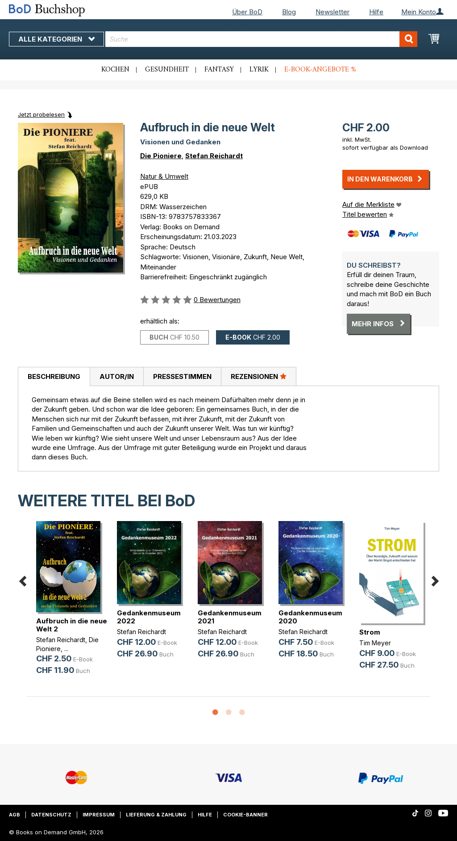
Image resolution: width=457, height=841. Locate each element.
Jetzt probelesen (41, 114)
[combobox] (261, 39)
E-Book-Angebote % (320, 69)
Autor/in (117, 376)
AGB (14, 815)
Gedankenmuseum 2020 (310, 617)
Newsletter (332, 12)
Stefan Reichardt (214, 155)
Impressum (99, 815)
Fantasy (219, 69)
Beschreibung (54, 376)
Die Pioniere (161, 155)
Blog (289, 12)
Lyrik (259, 69)
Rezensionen (259, 376)
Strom (369, 632)
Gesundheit (167, 69)
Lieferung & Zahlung (156, 815)
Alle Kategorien (56, 39)
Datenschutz (51, 815)
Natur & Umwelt (164, 176)
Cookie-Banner (245, 815)
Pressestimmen (182, 376)
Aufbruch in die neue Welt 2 (71, 625)
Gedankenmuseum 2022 (149, 617)
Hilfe (376, 12)
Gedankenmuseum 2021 (230, 617)
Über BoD (247, 12)
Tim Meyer (375, 643)
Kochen (115, 69)
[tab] (54, 377)
